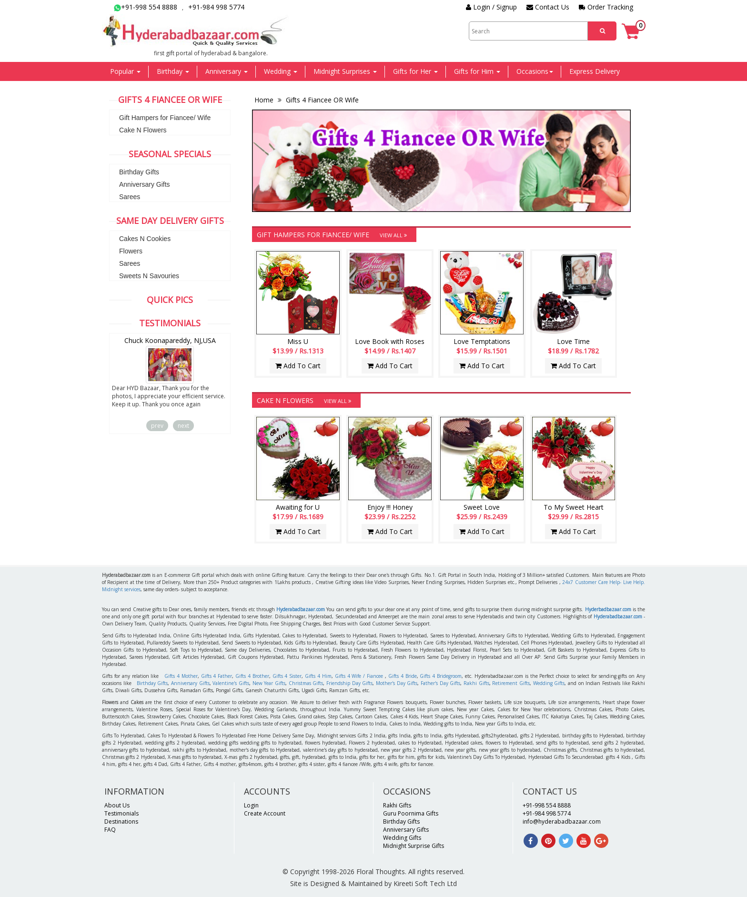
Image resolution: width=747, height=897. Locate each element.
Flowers (130, 251)
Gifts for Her (415, 71)
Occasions (534, 71)
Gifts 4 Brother (252, 676)
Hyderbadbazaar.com (608, 609)
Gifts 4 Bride (402, 676)
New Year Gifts (268, 683)
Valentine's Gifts (230, 683)
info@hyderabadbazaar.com (562, 821)
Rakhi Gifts (476, 683)
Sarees (129, 197)
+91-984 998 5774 (216, 6)
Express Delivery (594, 71)
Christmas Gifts (306, 683)
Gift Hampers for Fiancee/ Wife (165, 117)
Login (251, 805)
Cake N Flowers (143, 130)
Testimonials (121, 813)
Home (264, 99)
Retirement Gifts (511, 683)
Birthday (173, 71)
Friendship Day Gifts (349, 683)
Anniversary (226, 71)
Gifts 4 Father (216, 676)
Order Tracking (606, 6)
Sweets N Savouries (149, 276)
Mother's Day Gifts (396, 683)
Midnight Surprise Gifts (413, 846)
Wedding (280, 71)
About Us (117, 805)
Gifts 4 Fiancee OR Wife (321, 99)
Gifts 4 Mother (181, 676)
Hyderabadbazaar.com (300, 609)
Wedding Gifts (549, 683)
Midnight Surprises (345, 71)
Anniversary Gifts (144, 184)
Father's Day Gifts (440, 683)
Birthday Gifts (139, 172)
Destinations (121, 821)
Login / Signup (491, 6)
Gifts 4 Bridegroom (441, 676)
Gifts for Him (477, 71)
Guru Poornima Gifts (410, 813)
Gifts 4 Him (318, 676)
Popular (125, 71)
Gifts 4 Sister (287, 676)
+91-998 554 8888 (145, 6)
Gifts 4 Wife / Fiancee (359, 676)
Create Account (264, 813)
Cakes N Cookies (145, 238)
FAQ (110, 830)
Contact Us (547, 6)
